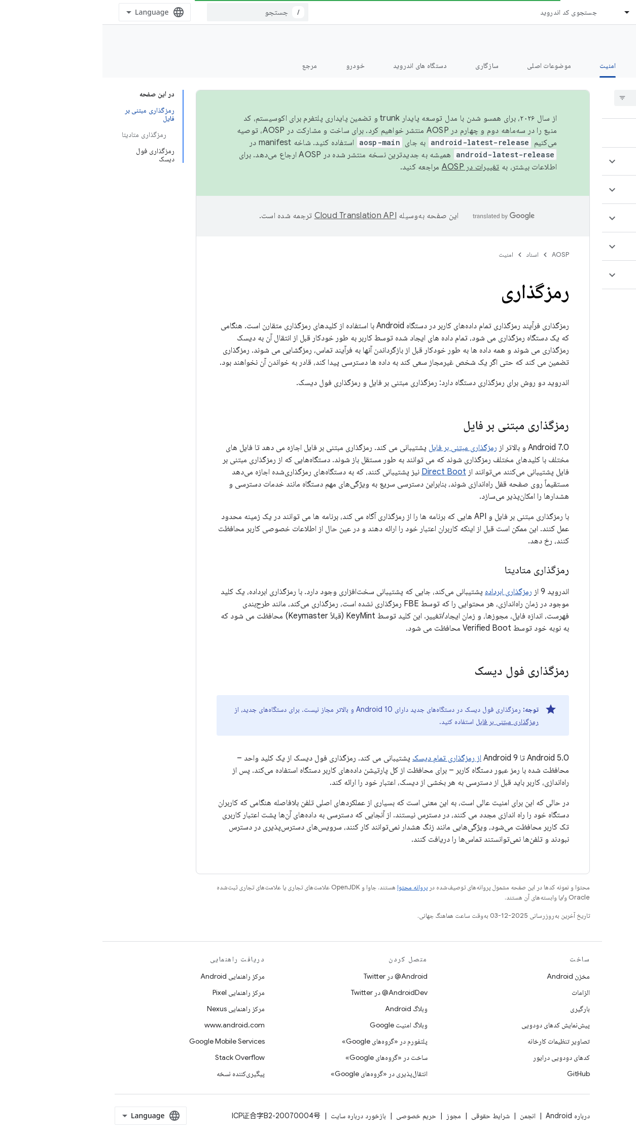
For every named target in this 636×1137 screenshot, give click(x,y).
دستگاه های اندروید (318, 65)
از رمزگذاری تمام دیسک (344, 758)
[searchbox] (568, 98)
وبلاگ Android (303, 1008)
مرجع (207, 65)
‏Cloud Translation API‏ (253, 216)
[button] (576, 161)
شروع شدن (557, 65)
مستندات (609, 41)
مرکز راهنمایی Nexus (133, 1008)
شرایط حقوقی (388, 1116)
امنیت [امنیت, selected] (505, 65)
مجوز (351, 1116)
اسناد (430, 254)
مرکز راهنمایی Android (130, 976)
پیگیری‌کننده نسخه (138, 1073)
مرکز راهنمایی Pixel (136, 992)
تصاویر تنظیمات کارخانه (456, 1041)
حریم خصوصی (314, 1116)
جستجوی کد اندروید (466, 12)
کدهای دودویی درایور (459, 1057)
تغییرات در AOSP (368, 167)
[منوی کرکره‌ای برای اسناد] (520, 12)
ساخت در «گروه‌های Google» (284, 1057)
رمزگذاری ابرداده (406, 592)
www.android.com (132, 1024)
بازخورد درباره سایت (256, 1116)
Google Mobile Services (124, 1041)
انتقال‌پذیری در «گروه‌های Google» (276, 1073)
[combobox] (155, 12)
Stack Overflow (137, 1057)
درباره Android (465, 1116)
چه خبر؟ (612, 65)
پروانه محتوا (310, 887)
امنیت (403, 254)
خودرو (252, 65)
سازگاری (384, 65)
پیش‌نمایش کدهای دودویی (453, 1024)
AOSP (458, 254)
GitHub (476, 1073)
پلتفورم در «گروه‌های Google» (282, 1041)
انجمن (425, 1116)
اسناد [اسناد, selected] (541, 12)
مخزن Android (465, 976)
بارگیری (477, 1008)
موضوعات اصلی (447, 65)
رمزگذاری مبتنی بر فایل (360, 447)
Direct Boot (341, 472)
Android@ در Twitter (293, 976)
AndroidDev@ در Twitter (287, 992)
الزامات (478, 992)
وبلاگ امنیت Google (296, 1024)
